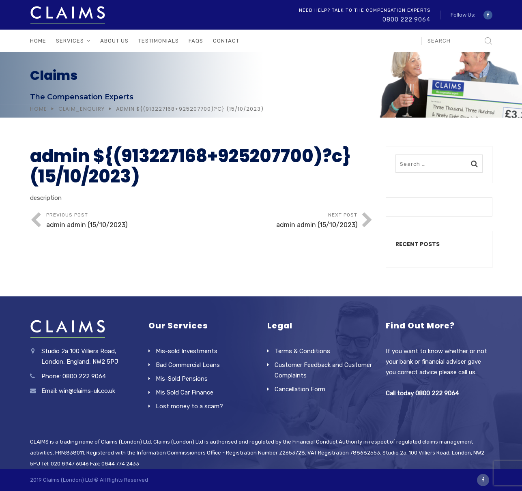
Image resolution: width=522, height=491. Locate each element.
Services (70, 41)
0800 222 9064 (406, 19)
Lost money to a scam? (189, 406)
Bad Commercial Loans (188, 365)
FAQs (196, 41)
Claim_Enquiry (81, 109)
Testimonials (158, 41)
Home (38, 41)
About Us (114, 41)
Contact (226, 41)
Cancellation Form (300, 389)
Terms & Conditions (302, 351)
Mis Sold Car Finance (184, 392)
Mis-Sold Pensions (182, 378)
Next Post (279, 221)
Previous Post (124, 221)
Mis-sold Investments (186, 351)
